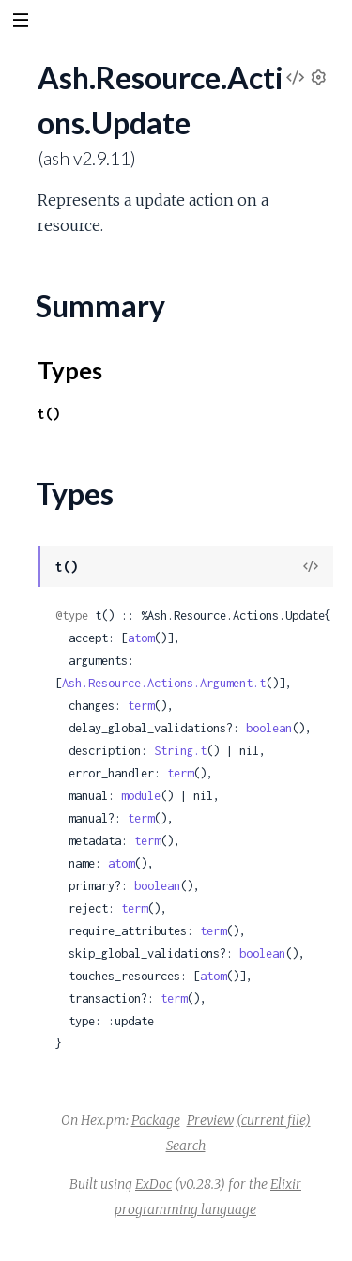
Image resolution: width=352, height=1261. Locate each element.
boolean (269, 728)
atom (141, 638)
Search (186, 1145)
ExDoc (153, 1184)
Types (70, 370)
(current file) (274, 1120)
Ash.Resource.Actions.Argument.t (164, 683)
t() (49, 414)
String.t (180, 751)
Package (155, 1120)
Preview (210, 1120)
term (141, 706)
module (141, 796)
